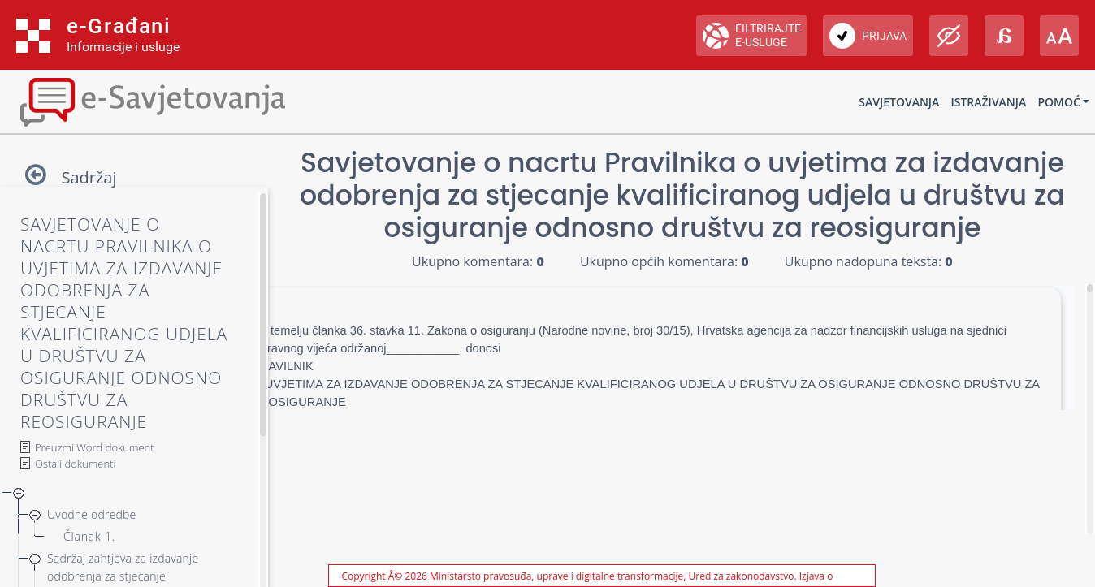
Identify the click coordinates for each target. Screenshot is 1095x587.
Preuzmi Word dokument (94, 447)
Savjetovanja (899, 102)
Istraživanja (988, 102)
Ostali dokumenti (75, 463)
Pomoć (1058, 102)
